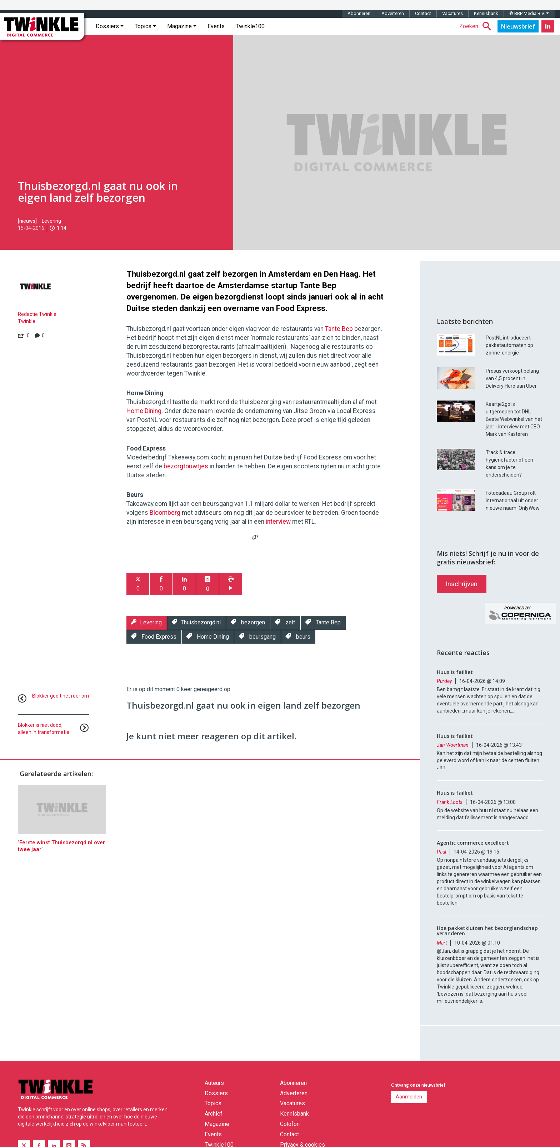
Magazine (181, 26)
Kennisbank (486, 13)
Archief (213, 1113)
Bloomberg (165, 512)
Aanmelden (409, 1097)
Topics (145, 26)
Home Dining (143, 410)
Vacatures (452, 13)
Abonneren (359, 13)
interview (278, 521)
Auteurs (214, 1083)
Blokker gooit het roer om (60, 696)
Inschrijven (462, 584)
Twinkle (26, 321)
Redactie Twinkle (37, 314)
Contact (423, 13)
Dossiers (110, 26)
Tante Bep (339, 328)
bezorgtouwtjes (186, 466)
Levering (51, 221)
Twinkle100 (250, 26)
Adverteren (392, 13)
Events (216, 26)
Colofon (290, 1124)
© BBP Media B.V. (529, 13)
